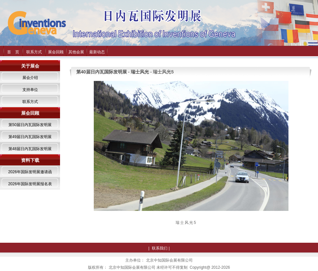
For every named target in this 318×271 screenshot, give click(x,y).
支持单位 (30, 89)
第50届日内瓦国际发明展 (30, 125)
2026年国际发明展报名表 (30, 184)
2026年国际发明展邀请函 (30, 172)
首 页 (13, 52)
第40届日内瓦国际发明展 (101, 71)
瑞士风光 (140, 71)
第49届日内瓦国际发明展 (30, 137)
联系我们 (159, 248)
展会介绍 (30, 77)
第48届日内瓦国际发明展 (30, 149)
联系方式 (34, 52)
